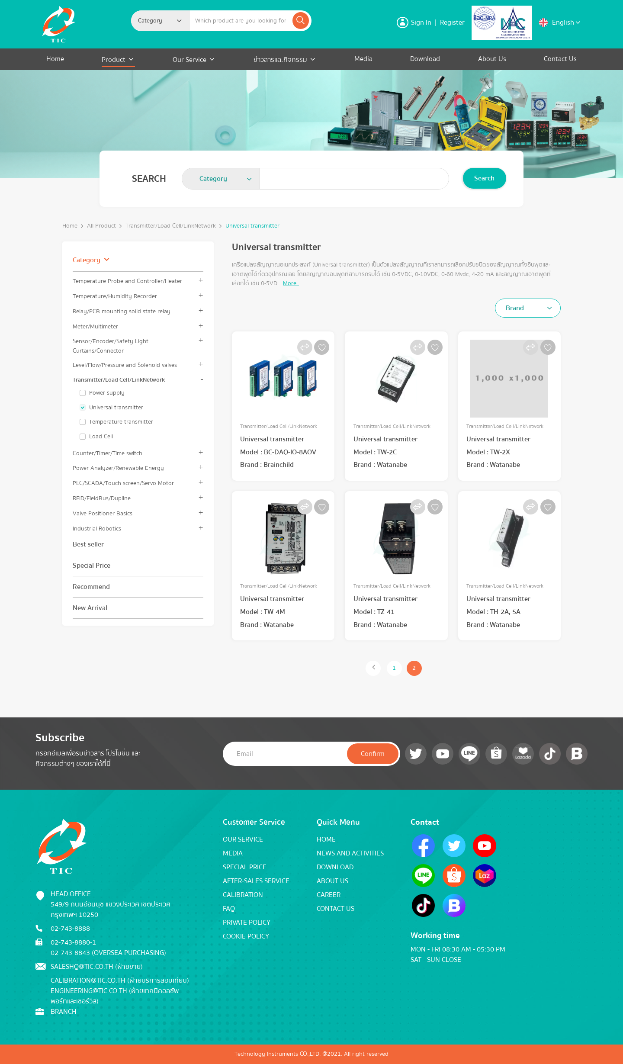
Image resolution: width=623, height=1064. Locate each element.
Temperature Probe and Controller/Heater (127, 281)
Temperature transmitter (121, 422)
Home (55, 58)
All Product (101, 226)
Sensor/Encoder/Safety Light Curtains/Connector (110, 345)
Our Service (189, 59)
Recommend (91, 586)
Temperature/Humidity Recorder (115, 296)
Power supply (107, 393)
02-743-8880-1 (73, 942)
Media (363, 58)
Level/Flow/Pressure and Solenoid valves (125, 365)
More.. (291, 283)
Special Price (91, 565)
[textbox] (153, 21)
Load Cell (101, 436)
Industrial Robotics (97, 529)
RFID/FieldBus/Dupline (102, 498)
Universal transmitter (252, 226)
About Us (492, 58)
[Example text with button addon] (240, 20)
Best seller (88, 544)
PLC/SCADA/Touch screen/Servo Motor (123, 483)
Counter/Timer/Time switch (107, 453)
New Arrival (90, 608)
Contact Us (560, 58)
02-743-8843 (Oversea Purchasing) (108, 953)
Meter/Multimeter (95, 326)
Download (425, 58)
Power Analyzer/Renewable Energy (118, 468)
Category (86, 260)
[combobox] (160, 20)
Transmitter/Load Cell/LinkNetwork (170, 226)
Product (114, 59)
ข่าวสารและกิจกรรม (280, 59)
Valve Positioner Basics (102, 513)
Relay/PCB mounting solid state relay (121, 311)
